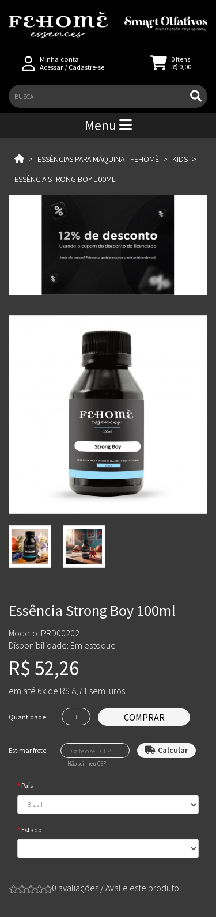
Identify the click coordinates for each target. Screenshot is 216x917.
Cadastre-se (86, 67)
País (27, 785)
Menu (108, 125)
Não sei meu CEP (86, 763)
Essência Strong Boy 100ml (64, 179)
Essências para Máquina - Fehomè (98, 159)
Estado (31, 829)
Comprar (144, 717)
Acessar (51, 67)
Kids (180, 159)
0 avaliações (75, 887)
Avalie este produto (142, 887)
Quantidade (27, 717)
